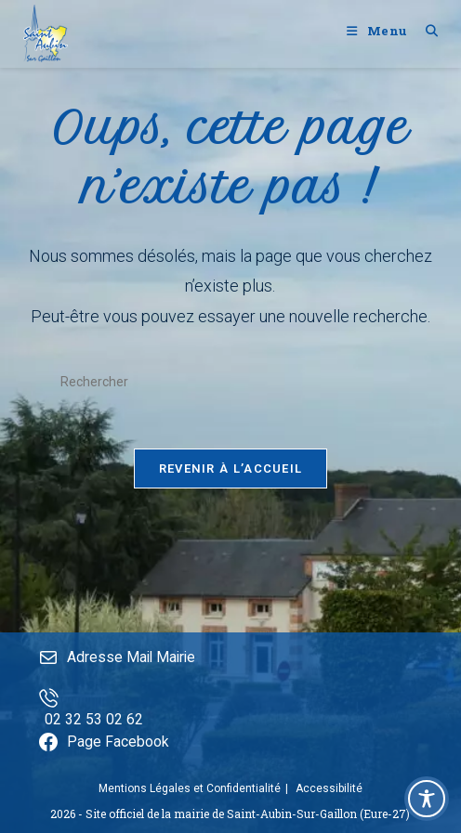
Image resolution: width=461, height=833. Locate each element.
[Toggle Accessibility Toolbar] (426, 798)
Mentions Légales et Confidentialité (190, 788)
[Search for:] (425, 30)
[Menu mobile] (379, 30)
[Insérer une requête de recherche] (230, 382)
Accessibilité (329, 788)
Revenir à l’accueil (231, 477)
